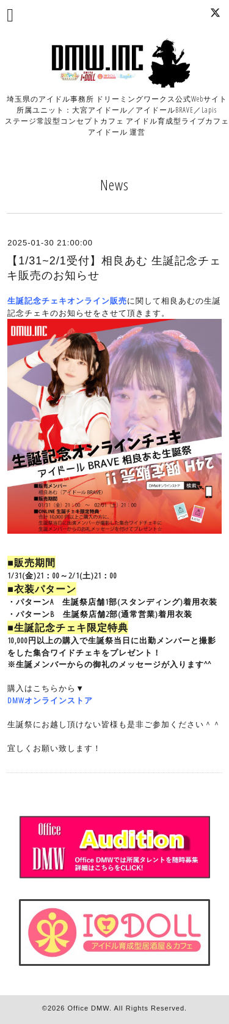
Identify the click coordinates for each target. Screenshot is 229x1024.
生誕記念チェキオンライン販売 (67, 300)
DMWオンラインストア (50, 700)
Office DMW (88, 1008)
